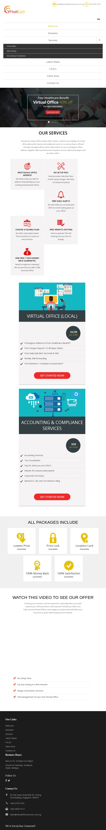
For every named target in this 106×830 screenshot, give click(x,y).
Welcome (53, 26)
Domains (53, 33)
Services (53, 40)
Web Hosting (11, 51)
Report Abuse (68, 826)
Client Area (53, 76)
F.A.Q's (53, 68)
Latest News (53, 61)
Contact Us (53, 83)
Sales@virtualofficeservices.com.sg (25, 769)
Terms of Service (39, 826)
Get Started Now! (52, 329)
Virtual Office (11, 46)
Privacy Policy (54, 826)
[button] (8, 107)
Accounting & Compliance (16, 56)
